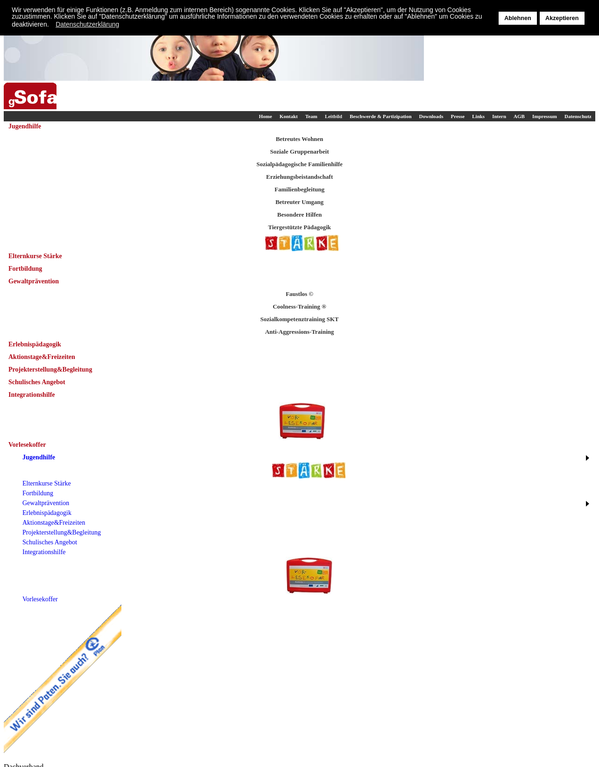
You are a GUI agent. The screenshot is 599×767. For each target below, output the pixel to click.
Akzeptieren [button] (561, 18)
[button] (51, 25)
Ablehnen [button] (517, 18)
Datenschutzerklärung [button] (87, 24)
